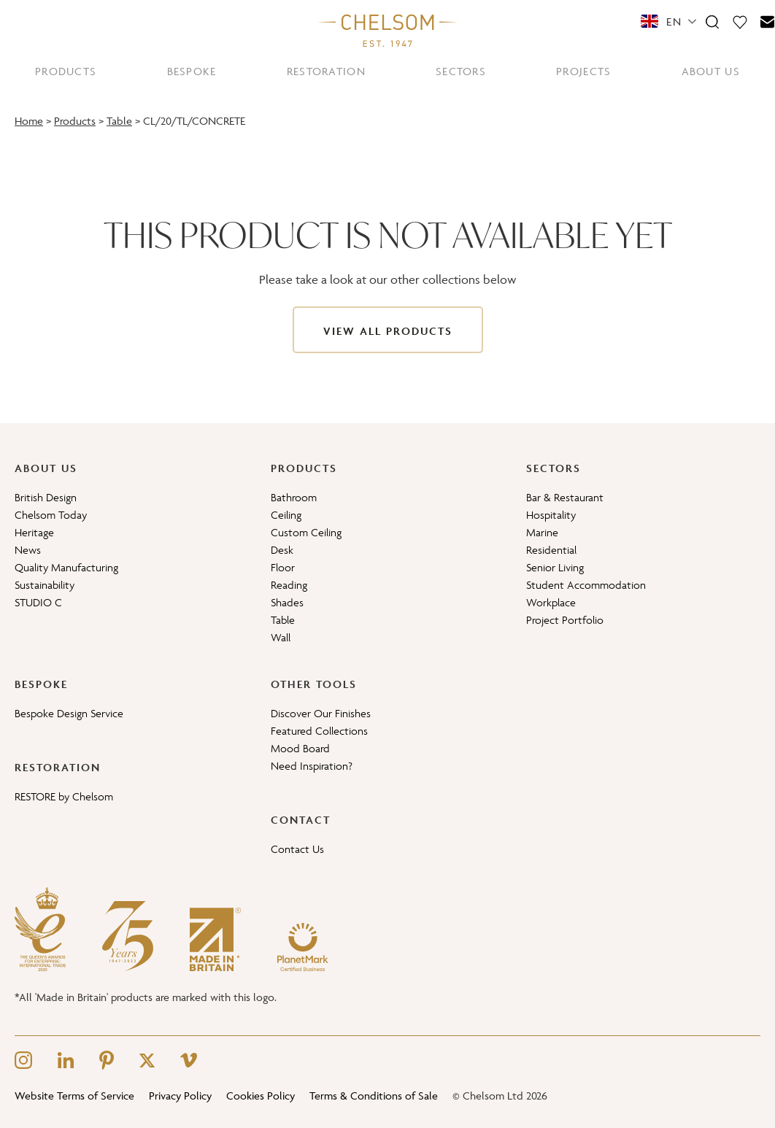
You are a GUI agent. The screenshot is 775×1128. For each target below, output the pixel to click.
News (28, 550)
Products (75, 121)
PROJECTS (583, 71)
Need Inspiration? (311, 766)
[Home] (387, 30)
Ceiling (286, 515)
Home (29, 121)
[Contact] (767, 21)
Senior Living (555, 567)
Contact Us (297, 849)
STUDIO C (38, 602)
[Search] (712, 21)
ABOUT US (711, 71)
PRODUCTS (65, 71)
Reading (289, 585)
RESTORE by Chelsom (64, 796)
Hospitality (551, 515)
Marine (542, 532)
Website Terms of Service (74, 1095)
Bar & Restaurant (565, 497)
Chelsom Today (51, 515)
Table (119, 121)
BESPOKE (192, 71)
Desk (282, 550)
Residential (551, 550)
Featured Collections (319, 731)
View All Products (387, 331)
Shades (287, 602)
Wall (280, 637)
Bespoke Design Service (69, 713)
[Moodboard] (740, 21)
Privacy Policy (180, 1095)
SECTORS (461, 71)
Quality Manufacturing (66, 567)
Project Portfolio (565, 620)
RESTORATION (326, 71)
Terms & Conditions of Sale (373, 1095)
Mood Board (300, 748)
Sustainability (44, 585)
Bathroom (294, 497)
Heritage (34, 532)
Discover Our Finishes (321, 713)
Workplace (551, 602)
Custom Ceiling (306, 532)
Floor (283, 567)
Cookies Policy (260, 1095)
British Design (46, 497)
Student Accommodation (586, 585)
